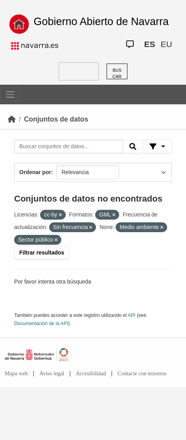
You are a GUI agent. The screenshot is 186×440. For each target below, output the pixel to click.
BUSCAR (117, 73)
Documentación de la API (41, 323)
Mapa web (16, 373)
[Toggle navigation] (10, 94)
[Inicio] (12, 119)
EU (166, 44)
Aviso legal (51, 373)
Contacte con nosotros (142, 373)
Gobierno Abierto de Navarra (101, 21)
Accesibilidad (91, 373)
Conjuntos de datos (56, 119)
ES (149, 44)
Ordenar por (35, 172)
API (132, 315)
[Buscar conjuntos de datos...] (68, 147)
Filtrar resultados (41, 252)
